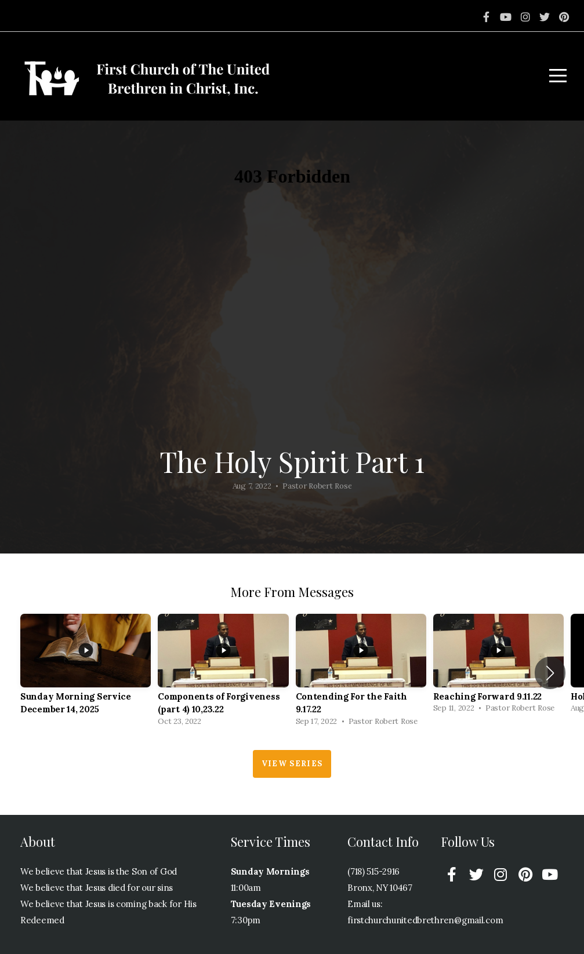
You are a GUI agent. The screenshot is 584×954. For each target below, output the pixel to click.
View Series (292, 764)
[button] (550, 673)
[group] (85, 673)
